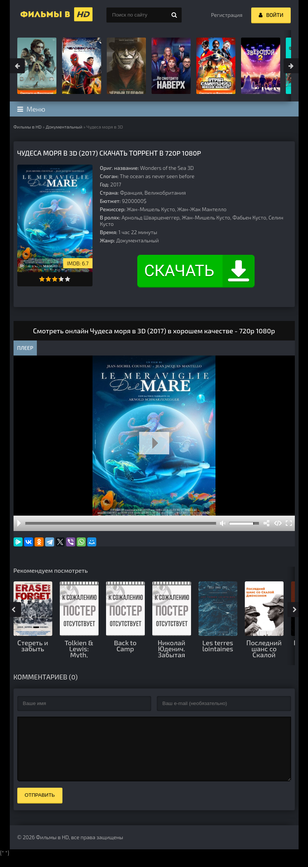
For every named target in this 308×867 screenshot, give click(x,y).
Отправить (40, 806)
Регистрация (226, 15)
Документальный (64, 126)
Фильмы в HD (28, 126)
